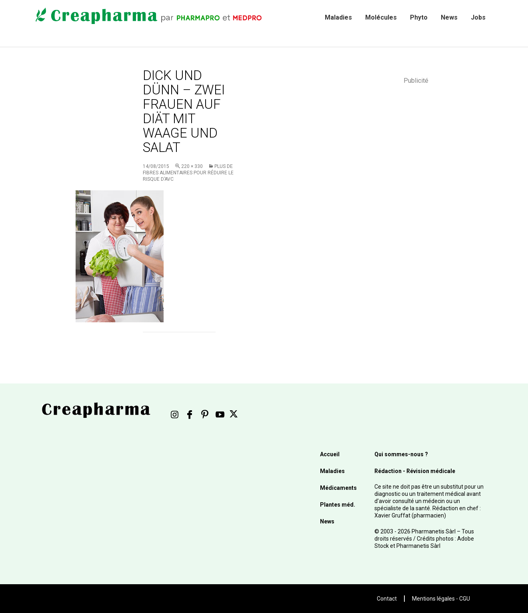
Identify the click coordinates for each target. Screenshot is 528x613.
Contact (387, 598)
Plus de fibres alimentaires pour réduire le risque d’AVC (188, 173)
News (449, 17)
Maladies (338, 17)
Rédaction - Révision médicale (414, 471)
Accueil (330, 454)
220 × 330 (192, 166)
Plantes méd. (337, 504)
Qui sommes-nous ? (401, 454)
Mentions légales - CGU (441, 598)
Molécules (381, 17)
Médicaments (338, 488)
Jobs (478, 17)
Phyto (419, 17)
